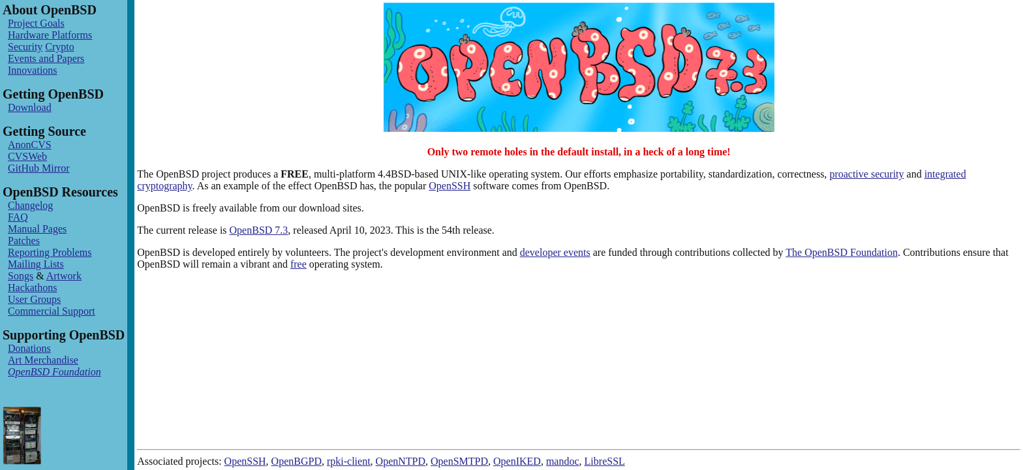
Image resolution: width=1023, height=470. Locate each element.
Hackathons (32, 287)
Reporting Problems (49, 252)
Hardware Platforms (50, 34)
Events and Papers (46, 58)
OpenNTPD (400, 461)
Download (30, 107)
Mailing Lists (36, 264)
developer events (555, 252)
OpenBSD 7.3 (259, 230)
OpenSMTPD (459, 461)
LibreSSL (605, 461)
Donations (29, 348)
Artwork (64, 275)
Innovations (32, 70)
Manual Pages (37, 228)
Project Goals (36, 23)
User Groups (34, 299)
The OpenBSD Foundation (842, 252)
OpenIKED (517, 461)
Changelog (30, 205)
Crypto (59, 46)
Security (25, 46)
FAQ (18, 217)
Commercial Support (51, 311)
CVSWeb (27, 156)
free (298, 264)
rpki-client (349, 461)
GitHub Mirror (39, 168)
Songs (20, 275)
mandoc (562, 461)
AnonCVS (30, 144)
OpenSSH (449, 185)
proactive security (866, 174)
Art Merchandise (43, 360)
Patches (24, 240)
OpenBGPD (296, 461)
